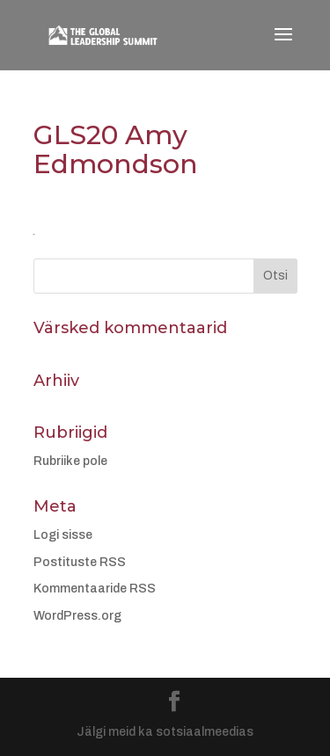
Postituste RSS (79, 562)
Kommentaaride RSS (94, 588)
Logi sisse (62, 535)
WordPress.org (77, 615)
